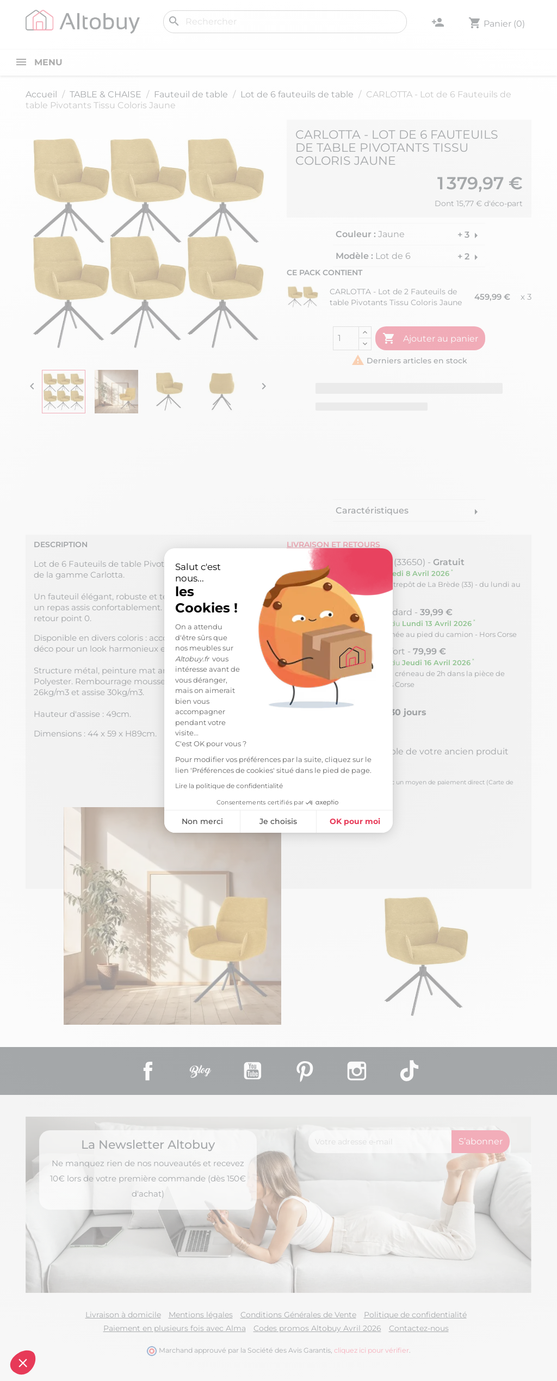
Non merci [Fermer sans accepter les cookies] (114, 821)
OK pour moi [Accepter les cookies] (267, 821)
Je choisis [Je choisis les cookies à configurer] (191, 821)
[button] (23, 1362)
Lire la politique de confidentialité (142, 786)
